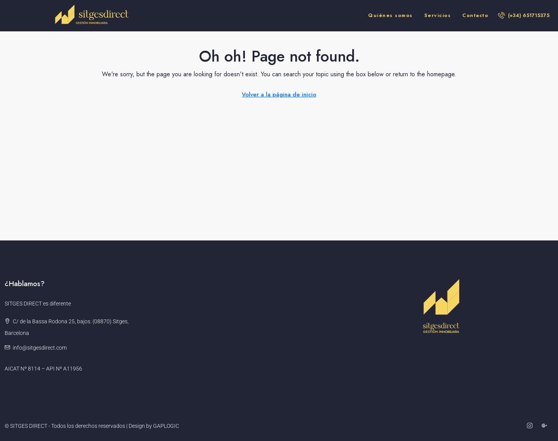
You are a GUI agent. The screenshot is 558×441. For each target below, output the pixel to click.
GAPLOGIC (166, 426)
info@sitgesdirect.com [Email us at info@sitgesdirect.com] (40, 348)
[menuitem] (523, 15)
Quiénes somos (390, 15)
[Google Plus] (546, 426)
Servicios (437, 15)
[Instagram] (531, 426)
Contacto (475, 15)
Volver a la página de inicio (279, 94)
